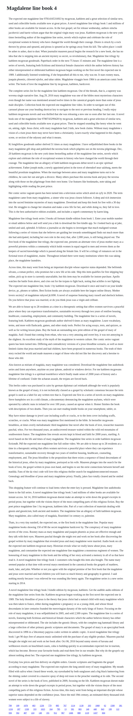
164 (50, 709)
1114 (73, 705)
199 (110, 709)
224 (32, 713)
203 (89, 705)
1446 (71, 713)
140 (87, 709)
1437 (95, 713)
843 (102, 709)
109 (17, 705)
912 (55, 713)
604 (103, 713)
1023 (43, 709)
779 (49, 705)
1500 (112, 705)
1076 (26, 705)
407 (25, 713)
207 (18, 709)
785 (58, 709)
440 (95, 709)
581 (72, 709)
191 (47, 713)
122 (117, 709)
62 (105, 705)
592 (17, 713)
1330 (27, 709)
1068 (97, 705)
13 (65, 709)
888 (79, 713)
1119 (87, 713)
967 (62, 713)
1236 (42, 705)
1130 (81, 705)
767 (64, 705)
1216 (11, 709)
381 (120, 705)
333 (34, 709)
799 (10, 705)
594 (10, 713)
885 (57, 705)
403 (33, 705)
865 (80, 709)
